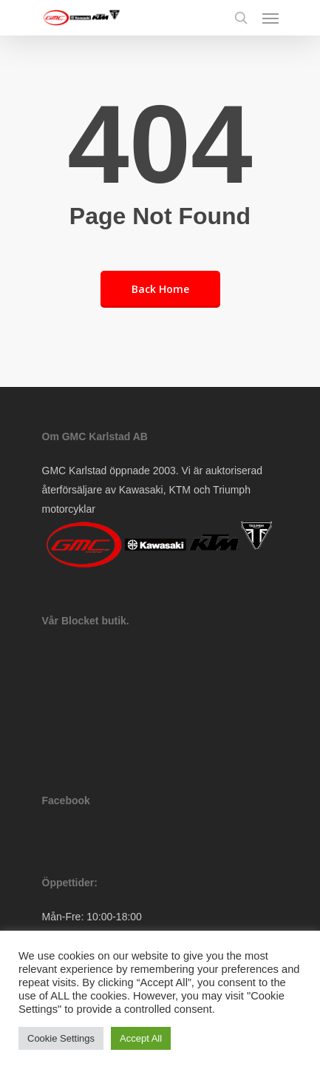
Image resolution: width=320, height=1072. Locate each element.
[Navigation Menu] (270, 17)
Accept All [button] (141, 1038)
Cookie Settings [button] (61, 1038)
